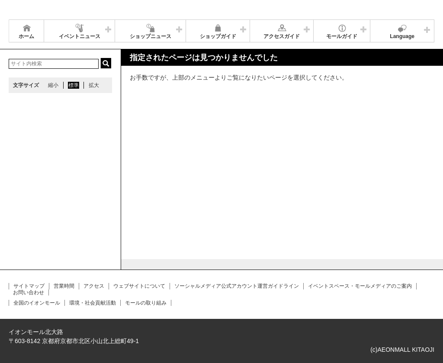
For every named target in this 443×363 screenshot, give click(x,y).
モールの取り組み (146, 303)
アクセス (93, 286)
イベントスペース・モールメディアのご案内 (360, 286)
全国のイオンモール (36, 303)
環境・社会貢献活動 (92, 303)
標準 (73, 85)
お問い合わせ (28, 292)
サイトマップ (29, 286)
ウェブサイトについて (139, 286)
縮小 (53, 85)
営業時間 (64, 286)
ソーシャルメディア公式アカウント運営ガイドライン (236, 286)
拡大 (94, 85)
